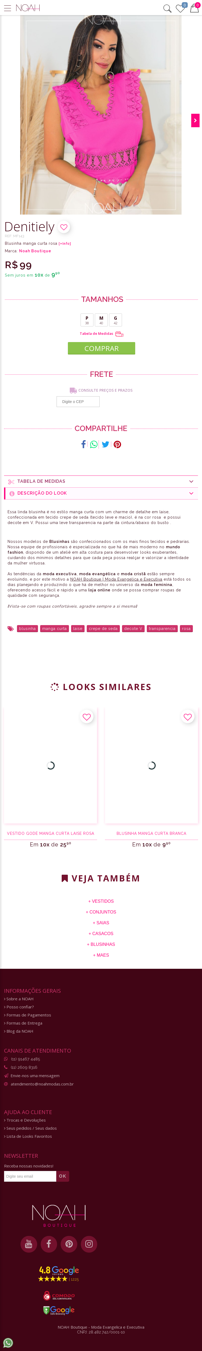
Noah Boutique (35, 251)
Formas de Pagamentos (27, 1015)
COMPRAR (101, 348)
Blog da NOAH (18, 1031)
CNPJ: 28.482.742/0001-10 (101, 1332)
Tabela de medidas (101, 481)
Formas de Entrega (23, 1023)
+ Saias (101, 923)
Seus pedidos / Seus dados (30, 1128)
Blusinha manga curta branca (151, 833)
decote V (133, 628)
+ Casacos (101, 933)
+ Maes (101, 955)
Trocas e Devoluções (25, 1120)
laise (77, 628)
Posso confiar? (19, 1006)
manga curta (54, 628)
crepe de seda (103, 628)
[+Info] (65, 244)
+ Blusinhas (101, 944)
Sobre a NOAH (19, 998)
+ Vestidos (101, 901)
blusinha (27, 628)
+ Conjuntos (101, 912)
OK (63, 1176)
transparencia (162, 628)
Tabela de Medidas (101, 334)
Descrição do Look (101, 493)
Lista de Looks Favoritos (28, 1136)
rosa (186, 628)
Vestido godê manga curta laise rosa (50, 833)
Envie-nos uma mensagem (35, 1075)
